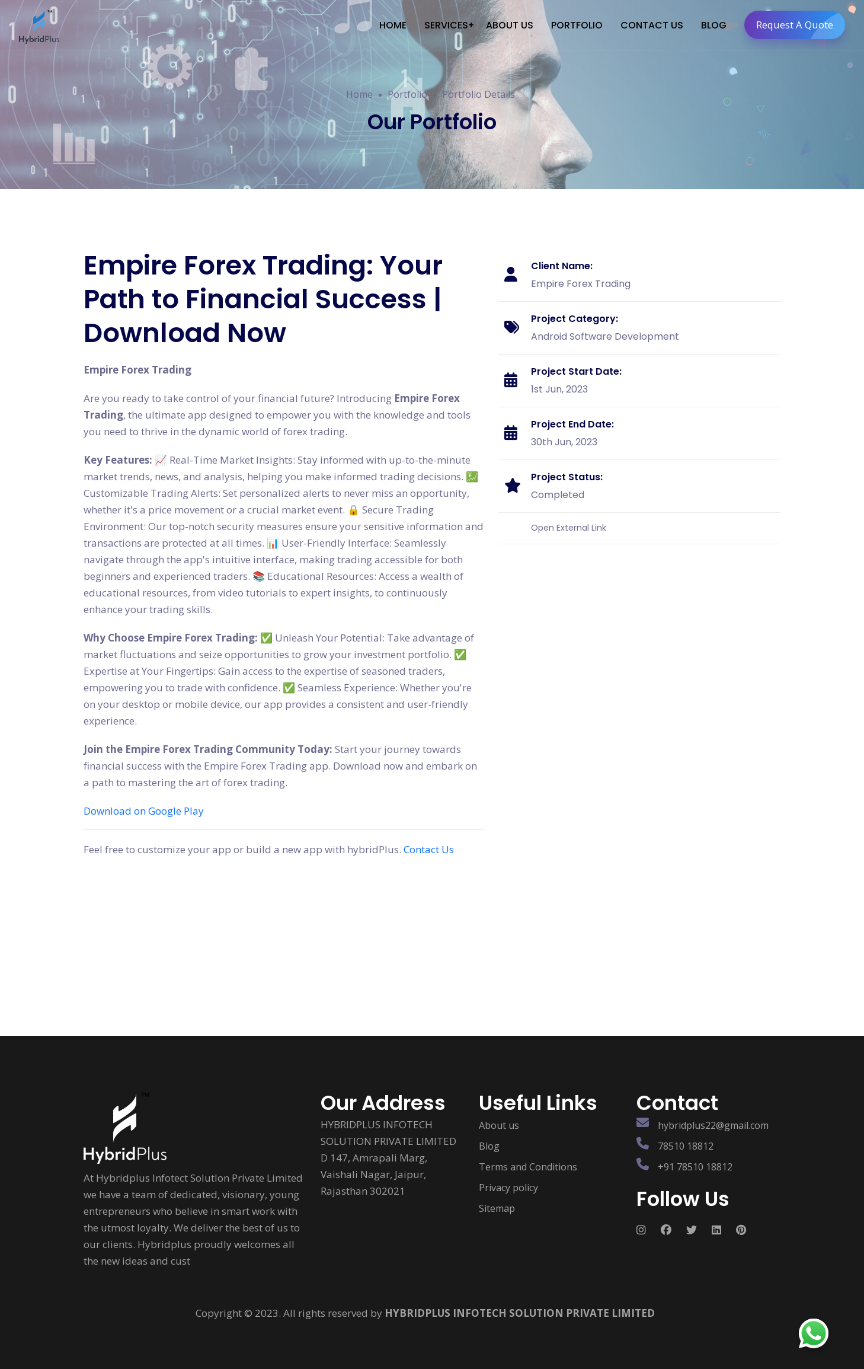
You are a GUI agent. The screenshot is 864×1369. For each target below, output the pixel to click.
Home (359, 94)
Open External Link (568, 527)
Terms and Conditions (528, 1166)
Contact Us (429, 849)
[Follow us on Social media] (648, 1230)
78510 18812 (685, 1146)
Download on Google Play (144, 811)
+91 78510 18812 (695, 1166)
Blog (489, 1146)
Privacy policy (508, 1187)
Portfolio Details (478, 94)
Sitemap (497, 1208)
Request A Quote (800, 25)
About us (499, 1125)
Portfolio (407, 94)
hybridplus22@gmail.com (713, 1125)
